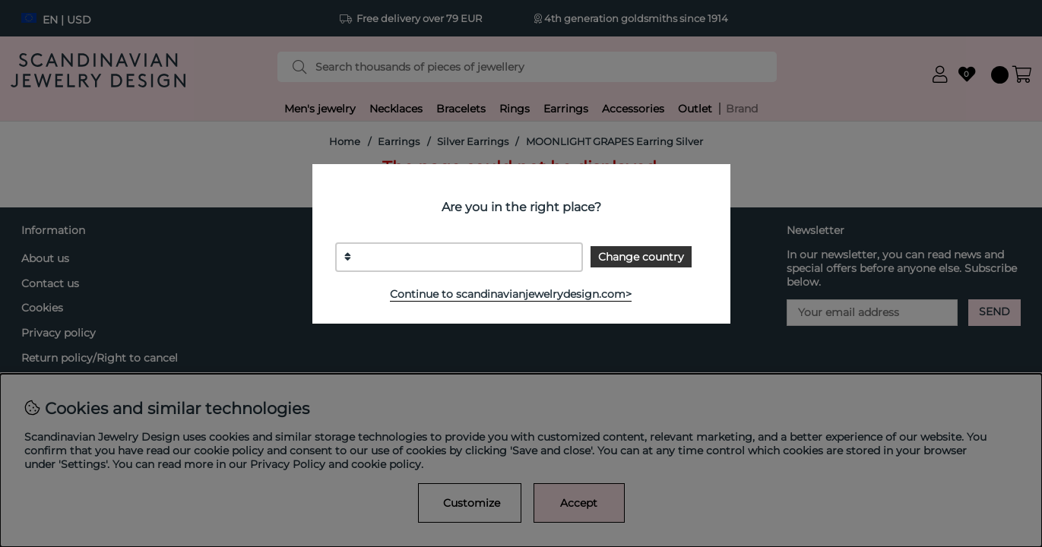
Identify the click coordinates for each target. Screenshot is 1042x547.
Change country (641, 257)
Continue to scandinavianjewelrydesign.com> (511, 294)
